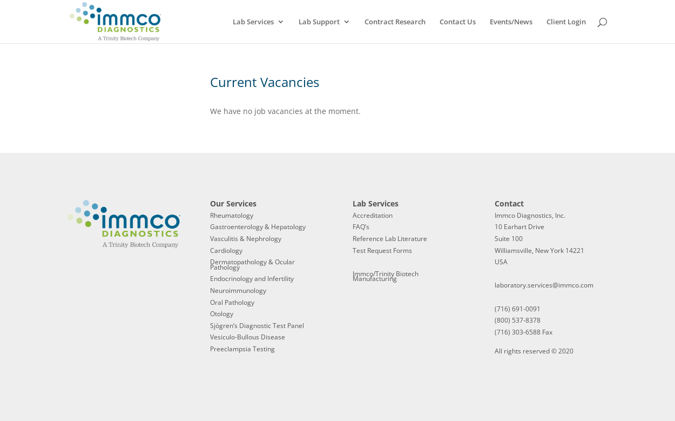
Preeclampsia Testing (242, 348)
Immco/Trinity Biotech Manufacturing (385, 276)
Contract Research (395, 22)
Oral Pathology (232, 302)
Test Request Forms (382, 250)
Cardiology (226, 250)
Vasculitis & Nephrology (245, 238)
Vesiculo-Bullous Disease (247, 337)
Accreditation (373, 215)
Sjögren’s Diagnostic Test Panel (257, 325)
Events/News (511, 22)
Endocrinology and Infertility (252, 278)
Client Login (566, 22)
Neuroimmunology (238, 290)
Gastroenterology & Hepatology (258, 226)
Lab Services (253, 22)
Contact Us (458, 22)
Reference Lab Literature (390, 238)
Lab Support (319, 22)
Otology (221, 313)
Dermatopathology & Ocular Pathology (252, 264)
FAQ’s (361, 226)
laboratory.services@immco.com (544, 285)
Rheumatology (231, 215)
